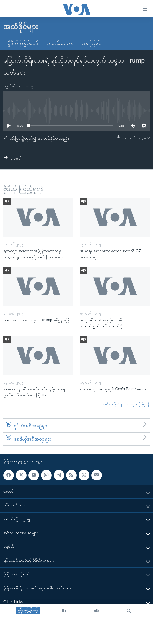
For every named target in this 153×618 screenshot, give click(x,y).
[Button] (13, 159)
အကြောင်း (91, 43)
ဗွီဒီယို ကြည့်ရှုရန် (23, 43)
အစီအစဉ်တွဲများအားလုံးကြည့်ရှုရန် (126, 404)
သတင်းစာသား (60, 43)
